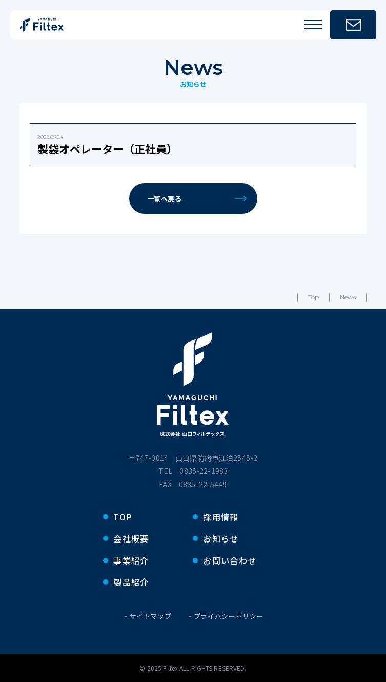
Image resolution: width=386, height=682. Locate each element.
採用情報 (220, 517)
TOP (122, 517)
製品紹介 (131, 582)
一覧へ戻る (197, 199)
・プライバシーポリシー (225, 616)
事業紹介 (131, 560)
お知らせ (220, 538)
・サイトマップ (147, 616)
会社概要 (131, 538)
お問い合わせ (229, 560)
